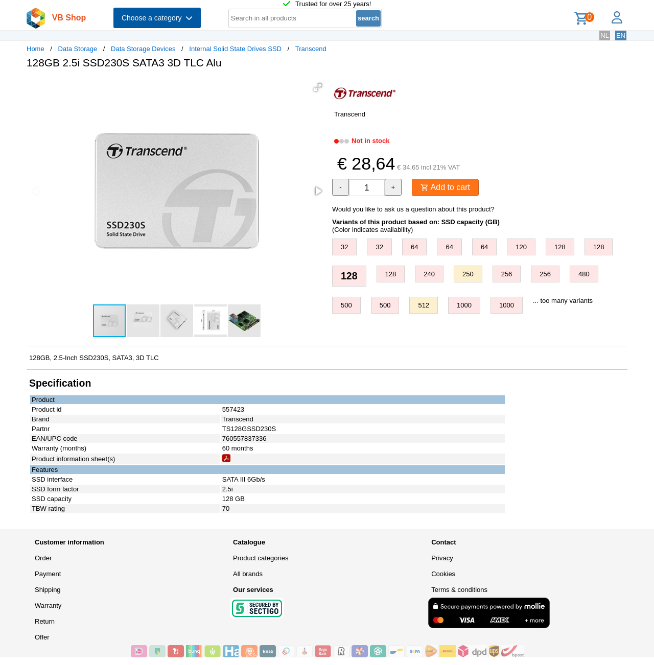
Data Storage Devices (143, 49)
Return (45, 621)
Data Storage (78, 49)
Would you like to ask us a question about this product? (413, 209)
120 (521, 247)
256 (506, 274)
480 (584, 274)
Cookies (443, 574)
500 (346, 305)
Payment (48, 574)
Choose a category (157, 18)
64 (414, 247)
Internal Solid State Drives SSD (235, 49)
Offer (42, 637)
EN (620, 35)
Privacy (442, 558)
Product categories (260, 558)
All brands (248, 574)
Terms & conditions (459, 589)
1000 (464, 305)
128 (560, 247)
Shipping (48, 589)
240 (429, 274)
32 (344, 247)
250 (468, 274)
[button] (318, 87)
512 (423, 305)
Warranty (48, 605)
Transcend (310, 49)
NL (604, 35)
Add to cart (445, 187)
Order (43, 558)
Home (35, 49)
